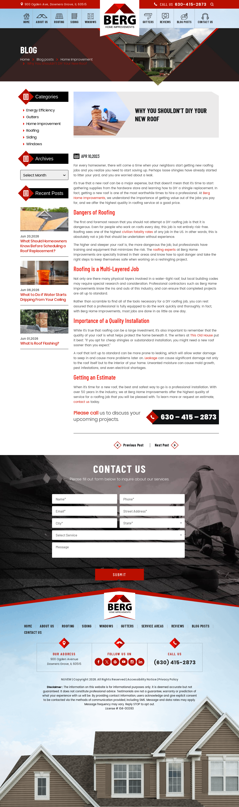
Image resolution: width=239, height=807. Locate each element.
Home (26, 22)
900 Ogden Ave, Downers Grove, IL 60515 (56, 4)
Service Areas (153, 626)
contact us (81, 402)
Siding (74, 22)
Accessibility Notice (141, 679)
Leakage (151, 358)
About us (42, 22)
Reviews (165, 22)
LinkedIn (140, 662)
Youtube (124, 662)
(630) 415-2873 (175, 662)
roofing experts (164, 249)
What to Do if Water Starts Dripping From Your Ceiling (43, 297)
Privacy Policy (168, 679)
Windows (90, 22)
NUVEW (66, 679)
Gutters (148, 22)
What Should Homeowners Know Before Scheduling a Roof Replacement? (43, 246)
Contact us (205, 22)
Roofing (59, 22)
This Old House (201, 335)
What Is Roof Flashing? (39, 343)
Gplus (115, 662)
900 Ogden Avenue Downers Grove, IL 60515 (64, 661)
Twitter (107, 662)
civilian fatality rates (137, 232)
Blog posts (184, 22)
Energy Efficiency (40, 110)
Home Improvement (43, 123)
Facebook (98, 662)
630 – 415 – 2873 (189, 417)
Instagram (132, 662)
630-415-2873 (191, 4)
